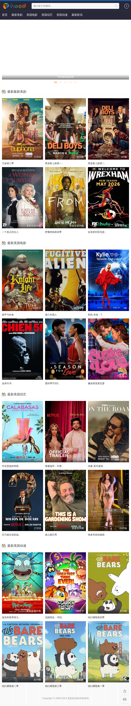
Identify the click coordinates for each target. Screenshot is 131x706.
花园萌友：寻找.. (54, 617)
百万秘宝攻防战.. (11, 534)
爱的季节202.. (52, 383)
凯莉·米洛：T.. (95, 314)
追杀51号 (7, 383)
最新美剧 (17, 14)
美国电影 (32, 14)
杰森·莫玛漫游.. (96, 466)
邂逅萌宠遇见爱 (96, 383)
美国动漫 (62, 14)
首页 (5, 14)
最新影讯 (77, 14)
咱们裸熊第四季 (96, 617)
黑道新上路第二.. (97, 163)
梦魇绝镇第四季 (53, 232)
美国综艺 (47, 14)
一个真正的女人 (10, 232)
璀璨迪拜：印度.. (54, 466)
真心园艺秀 (51, 534)
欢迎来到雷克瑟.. (97, 232)
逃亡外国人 (51, 314)
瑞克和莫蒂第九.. (11, 617)
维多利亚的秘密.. (97, 534)
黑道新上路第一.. (54, 163)
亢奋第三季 (8, 163)
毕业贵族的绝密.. (11, 466)
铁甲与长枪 (8, 314)
